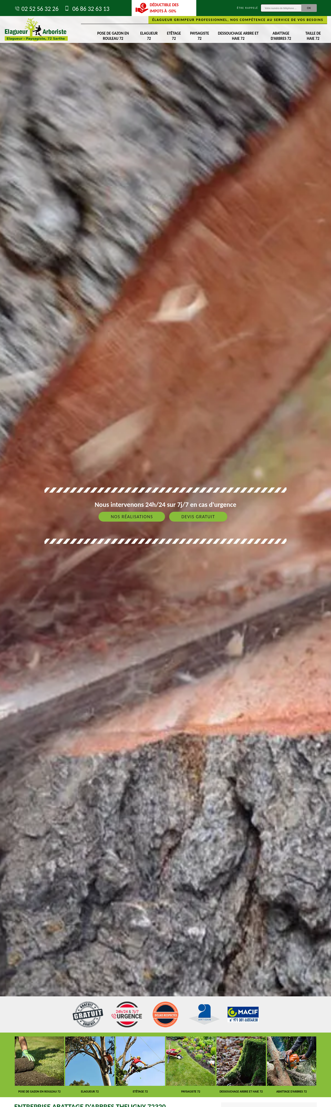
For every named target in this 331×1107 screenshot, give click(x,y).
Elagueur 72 (148, 36)
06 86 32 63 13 (86, 8)
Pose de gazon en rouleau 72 (113, 36)
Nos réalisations (132, 517)
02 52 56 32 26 (36, 8)
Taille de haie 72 (313, 36)
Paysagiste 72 (199, 36)
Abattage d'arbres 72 (281, 36)
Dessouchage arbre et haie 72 (238, 36)
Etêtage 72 (174, 36)
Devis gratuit (198, 517)
